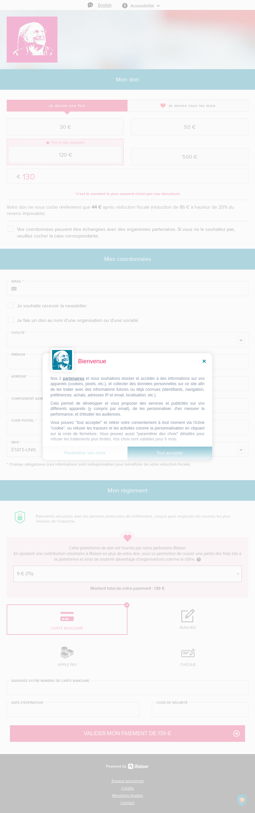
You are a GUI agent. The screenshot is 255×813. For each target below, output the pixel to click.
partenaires (73, 378)
